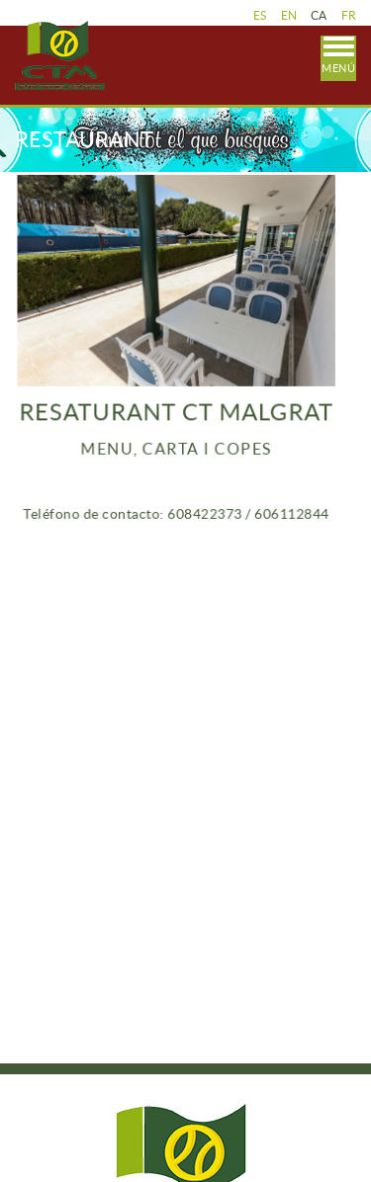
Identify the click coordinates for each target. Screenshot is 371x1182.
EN (289, 15)
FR (349, 15)
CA (319, 15)
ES (260, 15)
